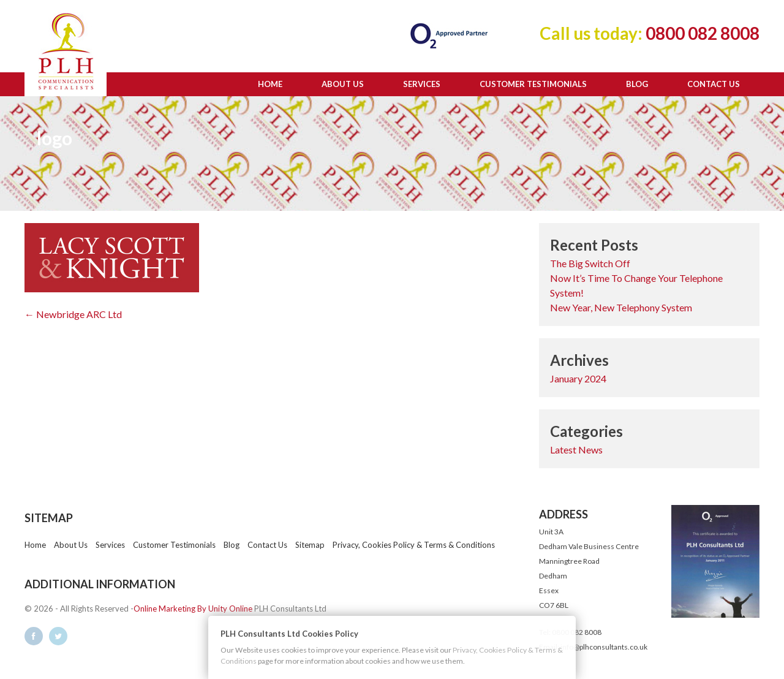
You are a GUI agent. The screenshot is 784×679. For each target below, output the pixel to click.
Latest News (576, 449)
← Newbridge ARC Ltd (73, 314)
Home (270, 84)
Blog (637, 84)
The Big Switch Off (590, 263)
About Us (343, 84)
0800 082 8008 (701, 33)
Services (421, 84)
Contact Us (713, 84)
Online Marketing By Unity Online (193, 608)
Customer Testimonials (533, 84)
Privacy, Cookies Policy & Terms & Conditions (414, 545)
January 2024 (578, 378)
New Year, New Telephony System (621, 307)
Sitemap (310, 545)
